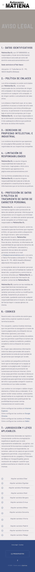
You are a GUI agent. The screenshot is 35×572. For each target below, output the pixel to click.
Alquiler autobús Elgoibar (19, 483)
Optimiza (24, 565)
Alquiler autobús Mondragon (19, 488)
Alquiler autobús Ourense (19, 530)
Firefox (27, 418)
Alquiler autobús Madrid (19, 526)
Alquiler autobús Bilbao (19, 507)
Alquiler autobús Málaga (19, 535)
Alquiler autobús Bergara (19, 498)
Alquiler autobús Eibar (19, 478)
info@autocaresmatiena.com (13, 255)
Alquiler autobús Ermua (19, 502)
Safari (27, 421)
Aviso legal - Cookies (17, 545)
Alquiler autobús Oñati (19, 493)
